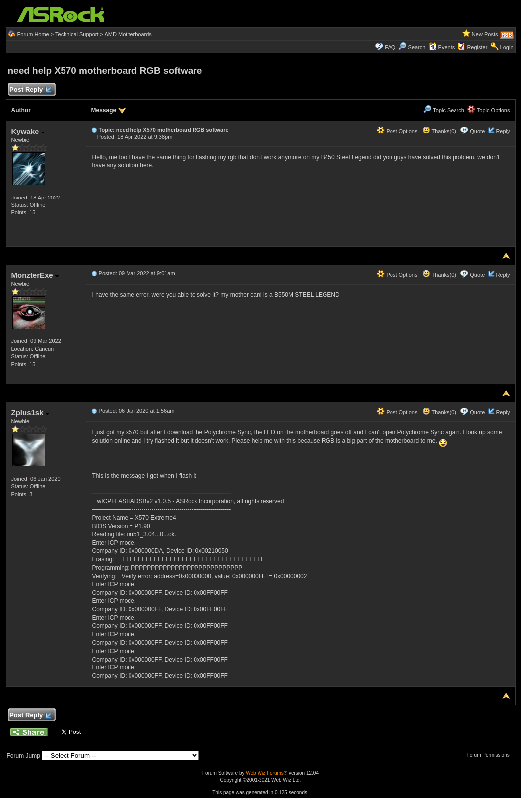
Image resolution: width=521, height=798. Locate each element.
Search (417, 47)
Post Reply (30, 90)
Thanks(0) (439, 131)
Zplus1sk (30, 412)
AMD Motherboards (127, 34)
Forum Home (33, 34)
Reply (503, 131)
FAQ (390, 47)
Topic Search (443, 110)
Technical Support (76, 34)
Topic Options (488, 110)
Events (442, 47)
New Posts (485, 34)
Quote (477, 131)
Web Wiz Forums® (266, 773)
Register (477, 47)
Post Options (397, 131)
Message (104, 110)
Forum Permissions (491, 755)
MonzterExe (35, 275)
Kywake (28, 131)
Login (507, 47)
